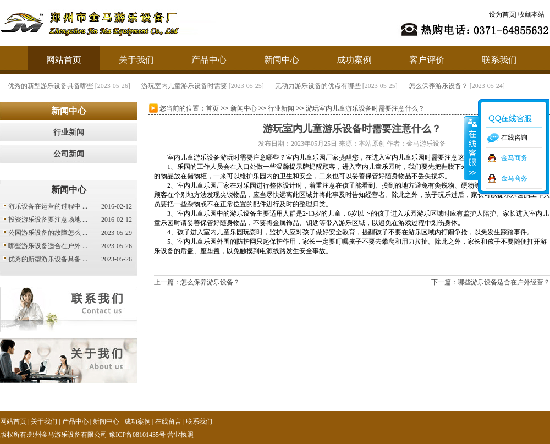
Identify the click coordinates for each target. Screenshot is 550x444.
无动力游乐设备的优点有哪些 (383, 86)
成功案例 (354, 59)
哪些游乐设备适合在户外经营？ (504, 282)
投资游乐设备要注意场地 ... (47, 219)
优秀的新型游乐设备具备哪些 (116, 86)
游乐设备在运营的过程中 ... (47, 206)
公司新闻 (68, 154)
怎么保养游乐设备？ (504, 86)
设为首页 (502, 14)
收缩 (471, 148)
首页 (212, 108)
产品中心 (209, 59)
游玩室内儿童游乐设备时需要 (250, 86)
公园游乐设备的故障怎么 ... (47, 233)
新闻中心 (281, 59)
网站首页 (63, 59)
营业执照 (180, 434)
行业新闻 (68, 132)
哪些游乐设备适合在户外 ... (47, 246)
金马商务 (514, 158)
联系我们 (499, 59)
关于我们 (136, 59)
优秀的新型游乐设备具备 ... (47, 259)
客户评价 (426, 59)
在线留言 (168, 421)
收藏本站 (531, 14)
